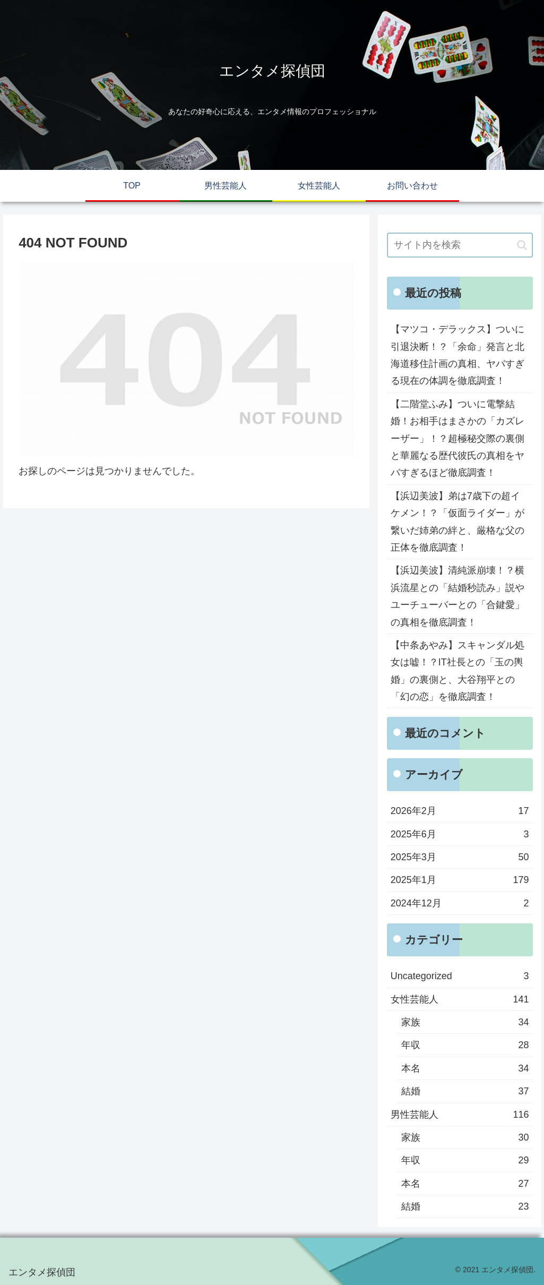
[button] (522, 245)
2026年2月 (460, 810)
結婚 (465, 1091)
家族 (465, 1022)
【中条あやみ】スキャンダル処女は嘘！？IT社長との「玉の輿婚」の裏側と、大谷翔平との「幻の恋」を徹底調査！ (457, 671)
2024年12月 (460, 903)
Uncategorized (460, 975)
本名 (465, 1068)
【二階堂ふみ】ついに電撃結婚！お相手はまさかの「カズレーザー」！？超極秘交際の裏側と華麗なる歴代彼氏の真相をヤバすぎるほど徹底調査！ (457, 438)
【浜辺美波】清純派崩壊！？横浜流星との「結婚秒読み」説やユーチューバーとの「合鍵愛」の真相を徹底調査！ (457, 596)
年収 (465, 1044)
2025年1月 (460, 879)
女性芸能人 (460, 999)
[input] (460, 245)
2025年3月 (460, 857)
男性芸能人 (460, 1114)
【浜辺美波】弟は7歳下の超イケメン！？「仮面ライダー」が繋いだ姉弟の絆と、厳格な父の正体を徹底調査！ (457, 522)
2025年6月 (460, 834)
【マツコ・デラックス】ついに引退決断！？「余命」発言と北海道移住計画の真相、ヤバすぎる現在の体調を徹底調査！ (457, 355)
